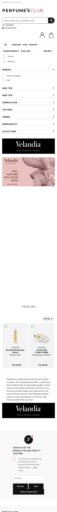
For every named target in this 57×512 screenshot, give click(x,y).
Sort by (48, 318)
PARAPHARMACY (11, 51)
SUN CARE (25, 51)
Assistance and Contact (11, 2)
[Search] (51, 20)
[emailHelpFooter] (28, 478)
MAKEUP (33, 44)
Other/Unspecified (28, 491)
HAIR (25, 44)
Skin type (28, 88)
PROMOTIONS (9, 28)
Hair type (28, 95)
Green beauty (28, 124)
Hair (6, 80)
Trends (28, 116)
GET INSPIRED (8, 25)
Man (36, 486)
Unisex (8, 56)
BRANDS (48, 51)
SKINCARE (16, 44)
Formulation (28, 102)
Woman (9, 61)
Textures (28, 109)
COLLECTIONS (28, 131)
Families (28, 69)
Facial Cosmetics (11, 75)
